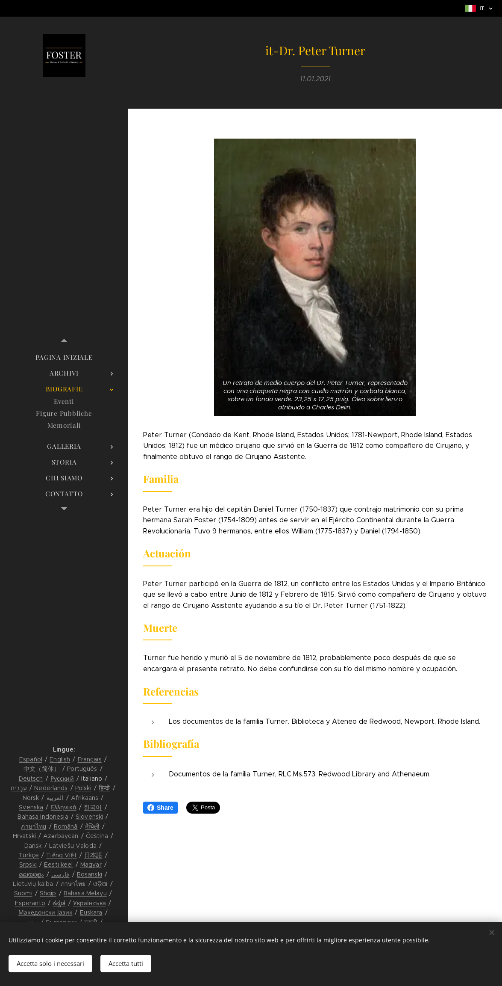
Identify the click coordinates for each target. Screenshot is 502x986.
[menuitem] (64, 357)
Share (160, 807)
